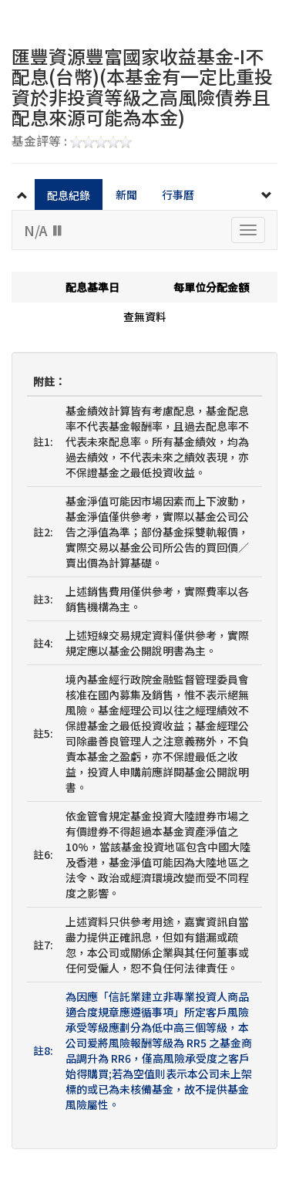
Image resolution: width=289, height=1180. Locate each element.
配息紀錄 (68, 195)
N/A (44, 230)
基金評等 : (72, 142)
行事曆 (178, 194)
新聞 (126, 194)
